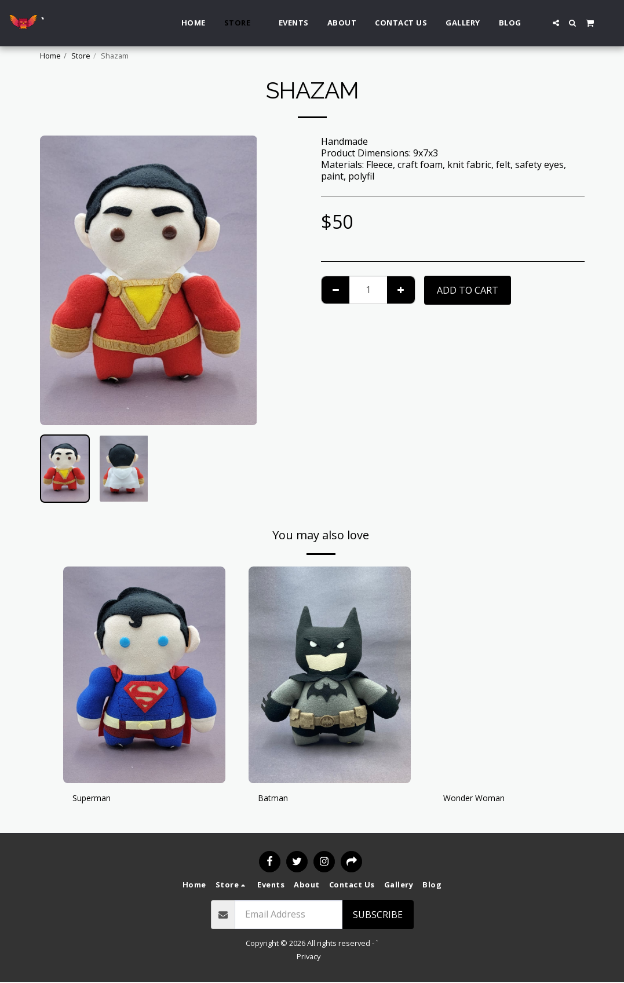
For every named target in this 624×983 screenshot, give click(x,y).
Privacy (308, 957)
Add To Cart (467, 290)
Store (80, 55)
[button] (556, 23)
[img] (144, 675)
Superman (95, 799)
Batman (275, 799)
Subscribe (378, 915)
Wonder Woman (478, 799)
